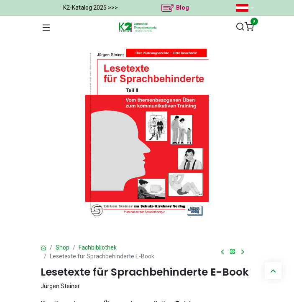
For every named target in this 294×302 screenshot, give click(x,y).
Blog (182, 7)
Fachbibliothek (98, 247)
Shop (62, 247)
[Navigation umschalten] (46, 27)
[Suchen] (240, 27)
